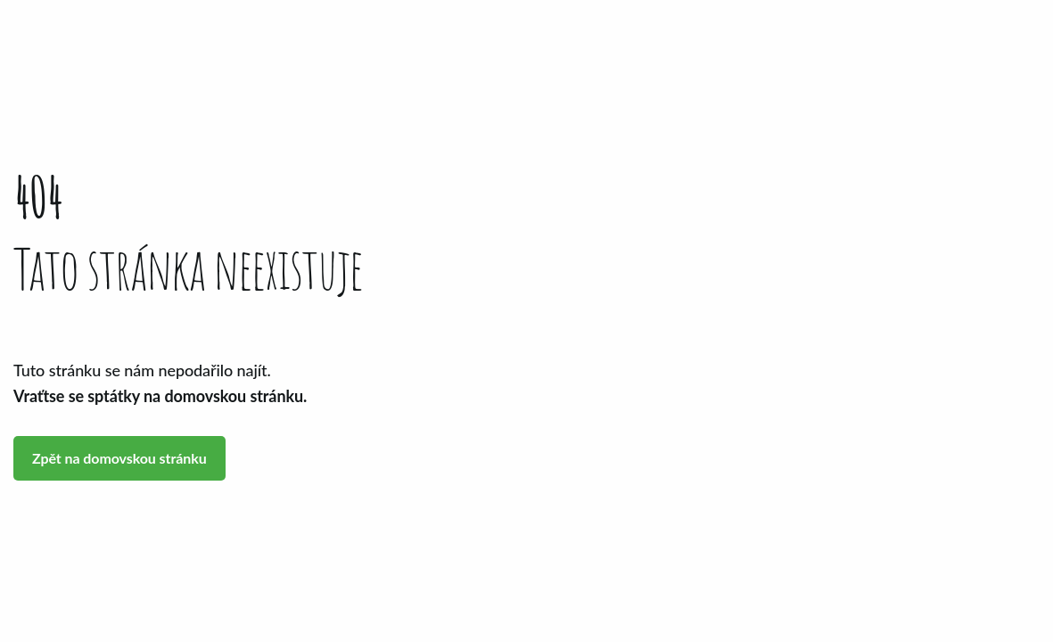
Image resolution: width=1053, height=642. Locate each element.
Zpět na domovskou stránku (119, 457)
